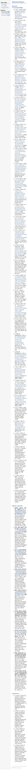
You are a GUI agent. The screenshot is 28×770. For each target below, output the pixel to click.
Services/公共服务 (5, 15)
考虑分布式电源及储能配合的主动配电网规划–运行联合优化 (21, 633)
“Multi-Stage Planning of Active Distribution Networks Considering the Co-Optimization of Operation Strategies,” (21, 357)
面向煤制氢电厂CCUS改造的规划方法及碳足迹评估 (21, 530)
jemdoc (19, 767)
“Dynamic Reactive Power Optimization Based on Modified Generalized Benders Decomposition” (20, 39)
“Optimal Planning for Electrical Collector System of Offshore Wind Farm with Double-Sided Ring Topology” (20, 250)
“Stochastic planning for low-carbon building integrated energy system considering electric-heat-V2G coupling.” (20, 384)
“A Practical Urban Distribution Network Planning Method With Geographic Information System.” (20, 208)
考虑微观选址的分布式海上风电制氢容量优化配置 (20, 553)
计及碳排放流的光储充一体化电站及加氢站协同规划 (20, 572)
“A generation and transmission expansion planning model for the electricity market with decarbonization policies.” (20, 371)
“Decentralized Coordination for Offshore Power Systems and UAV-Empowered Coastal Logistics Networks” (21, 26)
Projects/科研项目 (5, 13)
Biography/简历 (5, 7)
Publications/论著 (5, 11)
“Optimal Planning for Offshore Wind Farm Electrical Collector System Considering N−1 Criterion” (20, 66)
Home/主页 (4, 4)
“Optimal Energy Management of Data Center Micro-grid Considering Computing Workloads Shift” (20, 183)
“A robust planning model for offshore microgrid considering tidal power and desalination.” (20, 425)
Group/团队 (4, 6)
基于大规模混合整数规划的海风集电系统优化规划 (20, 511)
